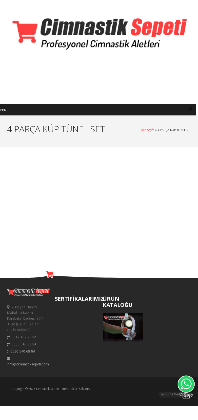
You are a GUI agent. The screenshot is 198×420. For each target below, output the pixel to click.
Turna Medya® (173, 395)
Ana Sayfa (148, 130)
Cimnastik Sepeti (47, 390)
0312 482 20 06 (21, 339)
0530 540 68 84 (21, 346)
